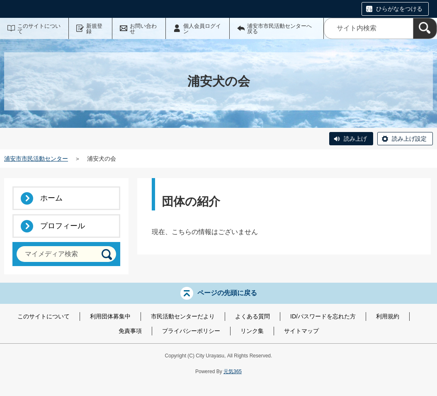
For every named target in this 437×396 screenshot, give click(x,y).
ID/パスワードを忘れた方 (323, 316)
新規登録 (94, 28)
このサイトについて (39, 28)
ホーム (51, 198)
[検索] (425, 28)
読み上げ (355, 138)
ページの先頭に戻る (227, 292)
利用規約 (387, 316)
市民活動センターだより (183, 316)
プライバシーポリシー (191, 331)
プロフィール (62, 226)
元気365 (232, 371)
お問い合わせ (143, 28)
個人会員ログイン (202, 28)
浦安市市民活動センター (36, 158)
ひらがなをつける (399, 8)
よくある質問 (252, 316)
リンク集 (252, 331)
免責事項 (130, 331)
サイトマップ (301, 331)
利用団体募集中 (110, 316)
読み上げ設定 (409, 138)
